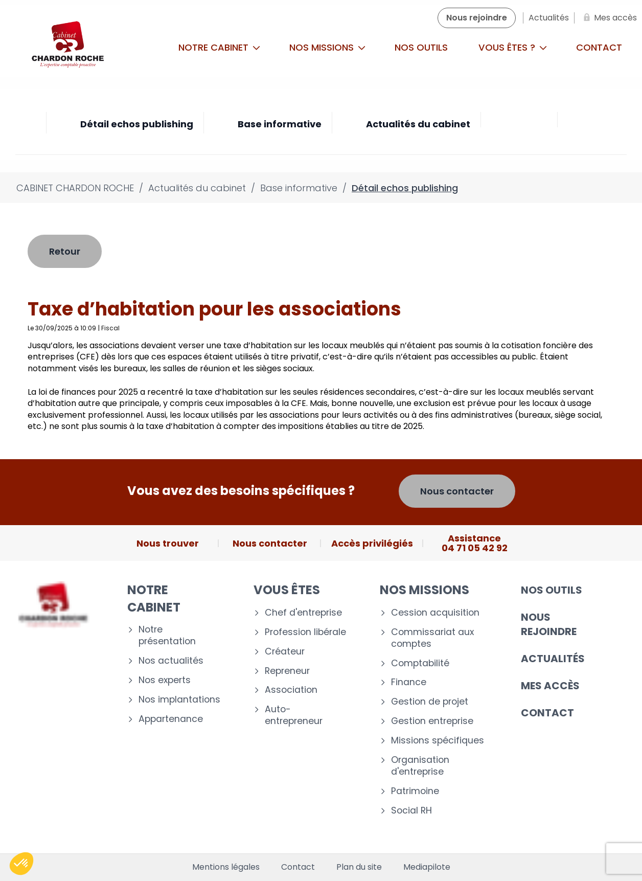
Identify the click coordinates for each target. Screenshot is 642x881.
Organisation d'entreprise (420, 766)
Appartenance (171, 719)
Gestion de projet (429, 702)
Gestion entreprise (432, 721)
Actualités (553, 658)
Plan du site (359, 867)
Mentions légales (226, 867)
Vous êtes (287, 589)
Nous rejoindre (549, 624)
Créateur (285, 652)
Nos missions (327, 47)
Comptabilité (420, 663)
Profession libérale (305, 632)
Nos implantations (179, 700)
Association (291, 690)
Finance (408, 682)
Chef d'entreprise (303, 613)
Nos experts (165, 680)
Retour (64, 251)
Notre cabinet (219, 47)
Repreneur (287, 671)
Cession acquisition (435, 613)
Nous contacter (457, 491)
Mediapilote (426, 867)
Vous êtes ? (512, 47)
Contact (547, 713)
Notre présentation (167, 635)
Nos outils (421, 47)
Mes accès (550, 686)
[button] (21, 863)
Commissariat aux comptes (432, 638)
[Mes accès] (608, 17)
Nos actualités (171, 661)
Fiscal (110, 328)
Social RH (411, 811)
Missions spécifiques (437, 741)
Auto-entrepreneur (294, 715)
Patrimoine (415, 791)
